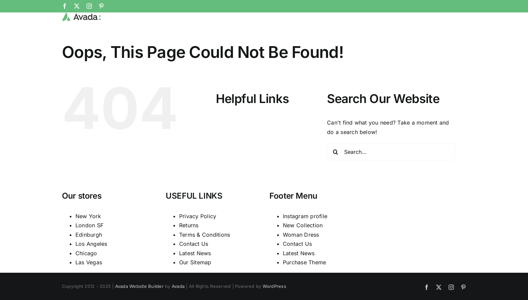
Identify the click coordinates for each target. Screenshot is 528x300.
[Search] (335, 174)
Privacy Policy (197, 238)
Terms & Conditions (204, 257)
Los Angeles (91, 266)
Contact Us (193, 266)
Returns (189, 247)
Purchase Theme (304, 284)
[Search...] (391, 174)
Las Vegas (88, 284)
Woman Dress (301, 257)
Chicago (86, 275)
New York (88, 238)
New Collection (303, 247)
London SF (89, 247)
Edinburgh (88, 257)
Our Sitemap (195, 284)
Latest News (195, 275)
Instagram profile (305, 238)
